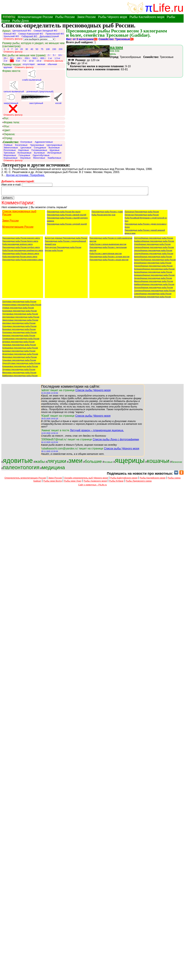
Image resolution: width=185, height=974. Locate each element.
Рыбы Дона (20, 20)
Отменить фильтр (13, 39)
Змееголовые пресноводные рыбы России (20, 321)
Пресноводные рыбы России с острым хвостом (109, 258)
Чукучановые (37, 145)
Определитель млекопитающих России (25, 479)
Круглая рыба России (54, 252)
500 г (35, 58)
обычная (52, 64)
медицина (53, 469)
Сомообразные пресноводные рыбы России (152, 295)
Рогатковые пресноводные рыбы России (19, 334)
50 (37, 49)
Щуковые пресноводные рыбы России (18, 343)
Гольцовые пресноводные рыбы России (19, 362)
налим (116, 47)
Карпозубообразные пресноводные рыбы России (155, 261)
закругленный (11, 98)
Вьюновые (54, 147)
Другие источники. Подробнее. (25, 175)
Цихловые (25, 147)
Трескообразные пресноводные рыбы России (153, 267)
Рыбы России (65, 17)
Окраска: (8, 134)
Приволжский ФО (55, 33)
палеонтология (21, 469)
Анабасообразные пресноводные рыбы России (154, 243)
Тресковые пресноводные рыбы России (19, 346)
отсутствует (29, 64)
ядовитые (18, 462)
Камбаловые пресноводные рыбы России (20, 377)
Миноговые (39, 158)
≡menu (8, 16)
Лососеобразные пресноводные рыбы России (153, 289)
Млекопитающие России (35, 17)
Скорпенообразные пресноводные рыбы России (154, 292)
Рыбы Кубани (116, 482)
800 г (43, 58)
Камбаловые (54, 158)
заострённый (36, 98)
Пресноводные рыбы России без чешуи (63, 213)
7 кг (24, 61)
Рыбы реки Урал (73, 482)
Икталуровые (54, 152)
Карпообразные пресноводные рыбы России (153, 258)
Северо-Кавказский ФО (30, 33)
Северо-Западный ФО (45, 30)
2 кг (5, 61)
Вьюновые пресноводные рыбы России (19, 331)
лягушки (56, 462)
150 (54, 49)
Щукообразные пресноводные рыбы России (152, 264)
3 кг (12, 61)
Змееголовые (11, 147)
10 (16, 49)
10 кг (31, 61)
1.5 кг (57, 58)
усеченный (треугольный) (39, 87)
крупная (8, 67)
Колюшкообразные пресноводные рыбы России (154, 270)
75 (42, 49)
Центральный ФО (21, 30)
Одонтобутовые (41, 155)
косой (58, 98)
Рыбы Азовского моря (95, 482)
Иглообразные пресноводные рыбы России (152, 298)
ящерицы (130, 462)
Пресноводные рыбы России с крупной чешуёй (67, 225)
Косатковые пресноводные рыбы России (19, 312)
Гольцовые (24, 155)
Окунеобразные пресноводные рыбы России (153, 280)
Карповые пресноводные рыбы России (18, 337)
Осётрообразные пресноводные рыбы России (153, 240)
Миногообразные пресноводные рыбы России (153, 283)
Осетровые (26, 142)
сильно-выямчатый (14, 87)
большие (93, 463)
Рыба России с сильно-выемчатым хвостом (107, 246)
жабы (40, 463)
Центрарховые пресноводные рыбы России (20, 318)
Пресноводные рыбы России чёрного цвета (20, 255)
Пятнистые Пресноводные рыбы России (142, 216)
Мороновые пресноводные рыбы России (19, 359)
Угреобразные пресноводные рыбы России (152, 246)
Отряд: (7, 138)
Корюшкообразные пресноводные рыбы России (154, 277)
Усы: (5, 126)
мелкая (41, 64)
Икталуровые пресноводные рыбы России (20, 355)
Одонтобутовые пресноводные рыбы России (21, 365)
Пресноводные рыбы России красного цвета (21, 240)
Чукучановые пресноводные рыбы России (20, 315)
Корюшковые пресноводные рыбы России (20, 368)
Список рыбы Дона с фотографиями (116, 441)
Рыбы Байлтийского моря (123, 479)
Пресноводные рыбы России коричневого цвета (22, 261)
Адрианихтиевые (44, 142)
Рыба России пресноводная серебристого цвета (22, 252)
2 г (49, 55)
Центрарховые (54, 145)
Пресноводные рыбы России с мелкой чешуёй (66, 216)
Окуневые (25, 158)
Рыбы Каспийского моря (147, 17)
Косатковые (21, 145)
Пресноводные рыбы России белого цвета (20, 243)
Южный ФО (10, 33)
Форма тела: (11, 122)
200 (60, 49)
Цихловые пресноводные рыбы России (19, 325)
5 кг (18, 61)
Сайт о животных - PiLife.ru (92, 486)
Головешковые (39, 150)
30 (26, 49)
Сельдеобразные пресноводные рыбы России (153, 255)
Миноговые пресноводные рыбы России (19, 374)
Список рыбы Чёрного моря (93, 391)
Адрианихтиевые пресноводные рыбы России (21, 306)
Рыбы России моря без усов (103, 216)
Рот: (5, 118)
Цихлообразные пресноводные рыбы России (153, 252)
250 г (27, 58)
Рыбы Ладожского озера (139, 482)
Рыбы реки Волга (52, 482)
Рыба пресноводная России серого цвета (19, 258)
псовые (108, 463)
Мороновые (10, 155)
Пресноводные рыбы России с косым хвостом (108, 261)
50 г (12, 58)
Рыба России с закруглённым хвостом (105, 255)
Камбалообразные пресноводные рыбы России (154, 286)
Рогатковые (10, 150)
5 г (54, 55)
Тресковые (9, 152)
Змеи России (86, 17)
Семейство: (10, 142)
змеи (75, 462)
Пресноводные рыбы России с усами (107, 213)
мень (114, 52)
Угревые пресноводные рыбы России (18, 309)
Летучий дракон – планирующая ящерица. (97, 431)
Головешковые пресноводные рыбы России (20, 340)
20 (21, 49)
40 (32, 49)
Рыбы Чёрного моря (112, 17)
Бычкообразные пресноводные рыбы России (153, 273)
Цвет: (6, 130)
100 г (19, 58)
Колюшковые (24, 152)
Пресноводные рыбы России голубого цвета (21, 249)
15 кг (38, 61)
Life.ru (168, 8)
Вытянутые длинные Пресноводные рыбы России (66, 240)
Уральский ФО (11, 36)
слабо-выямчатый (31, 75)
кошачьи (158, 462)
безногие (177, 463)
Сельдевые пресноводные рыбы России (19, 328)
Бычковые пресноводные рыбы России (18, 352)
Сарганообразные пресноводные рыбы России (154, 249)
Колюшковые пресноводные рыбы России (20, 349)
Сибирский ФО (29, 36)
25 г (6, 58)
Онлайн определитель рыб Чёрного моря (86, 479)
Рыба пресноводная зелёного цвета (17, 246)
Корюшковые (11, 158)
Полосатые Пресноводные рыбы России (142, 213)
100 (48, 49)
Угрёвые (8, 145)
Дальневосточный (49, 36)
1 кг (50, 58)
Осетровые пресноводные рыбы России (19, 303)
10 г (60, 55)
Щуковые (55, 150)
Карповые (23, 150)
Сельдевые (40, 147)
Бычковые (39, 152)
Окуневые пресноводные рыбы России (18, 371)
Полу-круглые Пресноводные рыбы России (63, 249)
